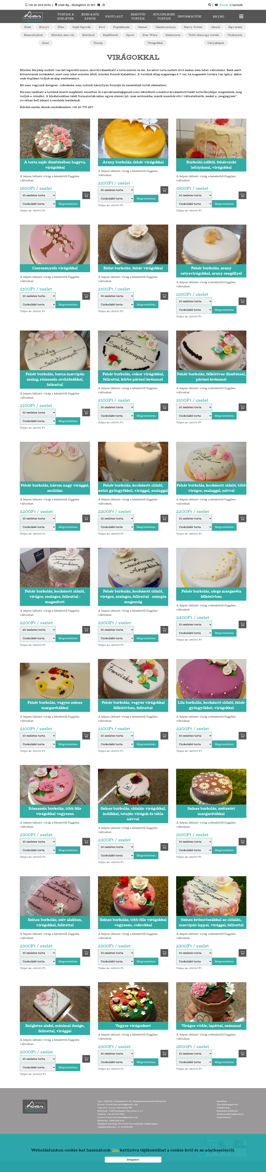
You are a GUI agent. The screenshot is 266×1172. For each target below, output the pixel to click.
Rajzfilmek (110, 35)
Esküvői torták (138, 16)
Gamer (142, 27)
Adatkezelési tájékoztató (230, 1114)
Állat (27, 27)
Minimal (88, 35)
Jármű (215, 27)
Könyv (44, 27)
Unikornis (234, 35)
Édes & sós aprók (90, 16)
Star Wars (150, 35)
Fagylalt (114, 16)
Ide (115, 1150)
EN (215, 17)
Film (61, 27)
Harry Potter (193, 27)
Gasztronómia (166, 27)
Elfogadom (133, 1159)
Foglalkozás (121, 27)
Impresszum (224, 1117)
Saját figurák (81, 27)
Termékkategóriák (227, 1104)
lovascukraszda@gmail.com (122, 1104)
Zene (45, 43)
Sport (130, 35)
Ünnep (98, 43)
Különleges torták (164, 16)
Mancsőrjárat (33, 35)
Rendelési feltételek (227, 1111)
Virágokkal (155, 43)
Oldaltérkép (223, 1107)
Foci (102, 27)
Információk (189, 16)
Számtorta (173, 35)
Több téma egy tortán (203, 35)
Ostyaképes (215, 43)
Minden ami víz (62, 35)
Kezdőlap (222, 1101)
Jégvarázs (235, 27)
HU (222, 17)
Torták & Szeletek (65, 16)
